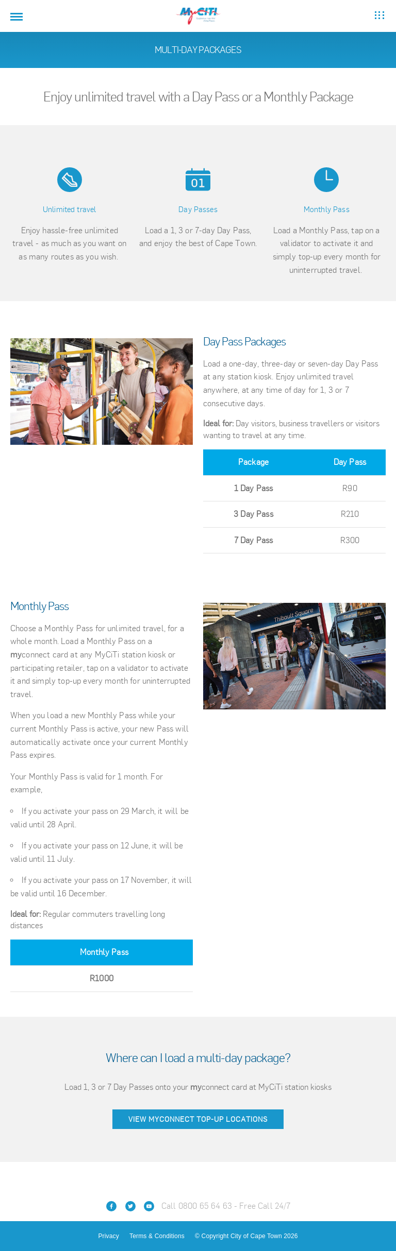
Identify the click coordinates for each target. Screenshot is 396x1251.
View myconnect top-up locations (198, 1119)
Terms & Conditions (157, 1236)
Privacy (108, 1236)
